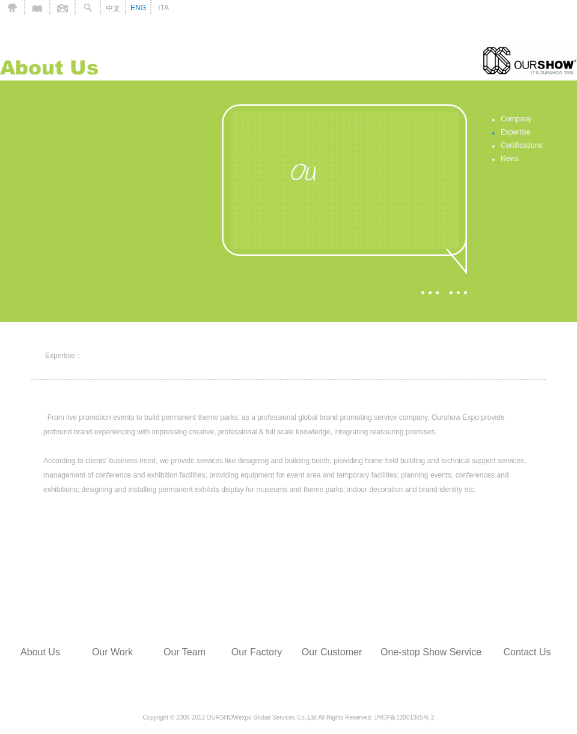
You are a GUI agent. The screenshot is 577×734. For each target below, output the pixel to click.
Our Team (184, 652)
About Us (40, 652)
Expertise (516, 132)
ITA (163, 8)
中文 (113, 8)
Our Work (112, 652)
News (510, 158)
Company (516, 119)
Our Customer (332, 652)
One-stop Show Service (430, 652)
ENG (138, 8)
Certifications (521, 145)
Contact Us (527, 652)
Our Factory (256, 652)
